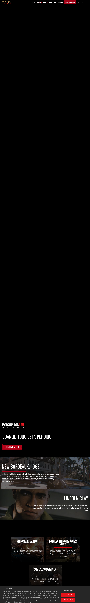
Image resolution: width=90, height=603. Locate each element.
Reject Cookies (68, 601)
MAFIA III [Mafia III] (45, 2)
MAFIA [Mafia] (34, 2)
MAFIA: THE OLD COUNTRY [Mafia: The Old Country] (56, 2)
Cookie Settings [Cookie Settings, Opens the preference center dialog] (68, 591)
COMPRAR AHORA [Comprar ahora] (70, 2)
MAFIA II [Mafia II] (39, 2)
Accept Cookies (68, 596)
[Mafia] (6, 2)
